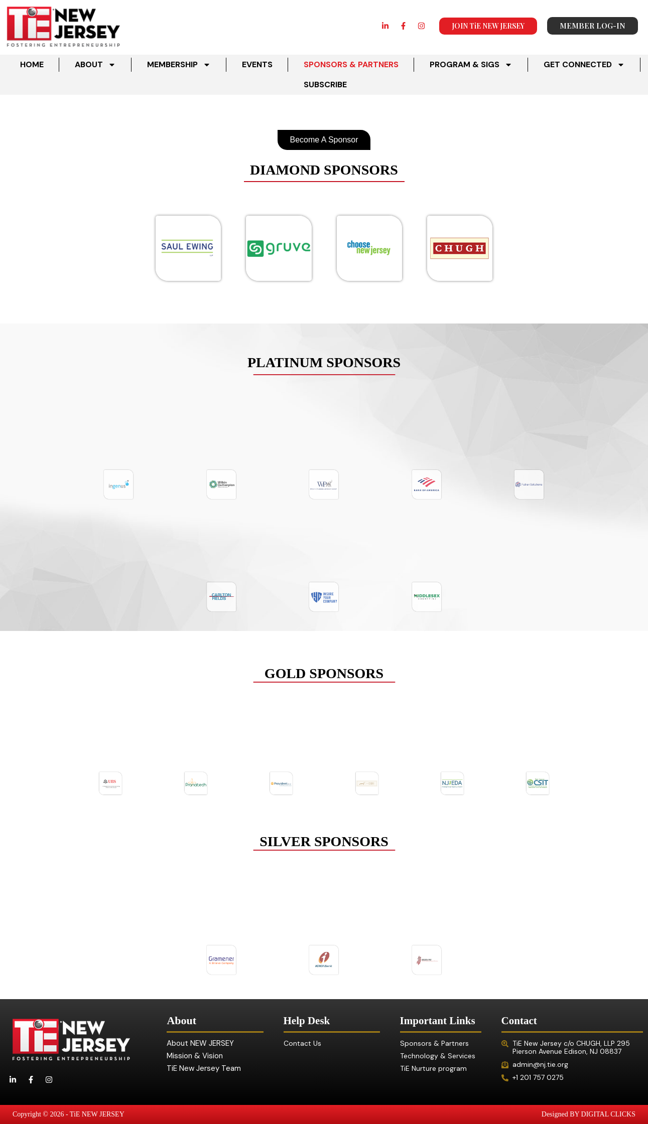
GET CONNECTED (584, 65)
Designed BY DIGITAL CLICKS (588, 1114)
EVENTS (257, 64)
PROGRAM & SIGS (471, 65)
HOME (32, 64)
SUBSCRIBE (325, 84)
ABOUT (95, 65)
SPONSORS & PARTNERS (351, 64)
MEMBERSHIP (179, 65)
